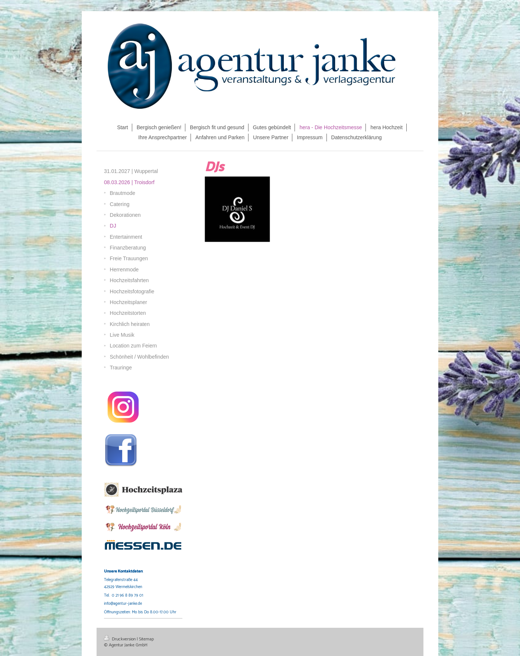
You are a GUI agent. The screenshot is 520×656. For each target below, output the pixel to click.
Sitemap (146, 639)
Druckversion (120, 639)
